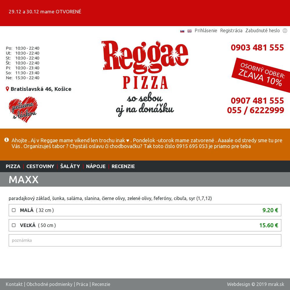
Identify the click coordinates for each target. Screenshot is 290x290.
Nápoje (96, 166)
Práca (82, 284)
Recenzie (123, 166)
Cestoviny (40, 166)
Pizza (13, 166)
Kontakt (14, 284)
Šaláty (70, 166)
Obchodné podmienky (49, 284)
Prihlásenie (206, 30)
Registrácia (231, 30)
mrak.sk (276, 284)
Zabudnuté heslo (262, 30)
